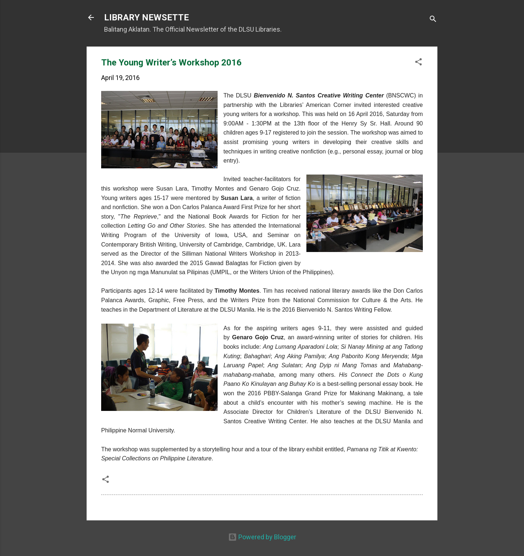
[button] (418, 62)
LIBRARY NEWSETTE (146, 17)
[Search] (433, 20)
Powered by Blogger (262, 537)
